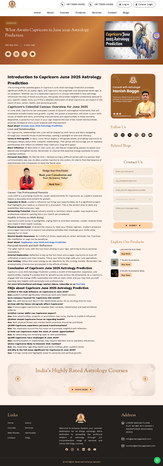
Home (10, 423)
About (28, 423)
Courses (12, 428)
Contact (11, 438)
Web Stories (13, 433)
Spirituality (30, 433)
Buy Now (125, 254)
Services (29, 428)
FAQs (27, 438)
